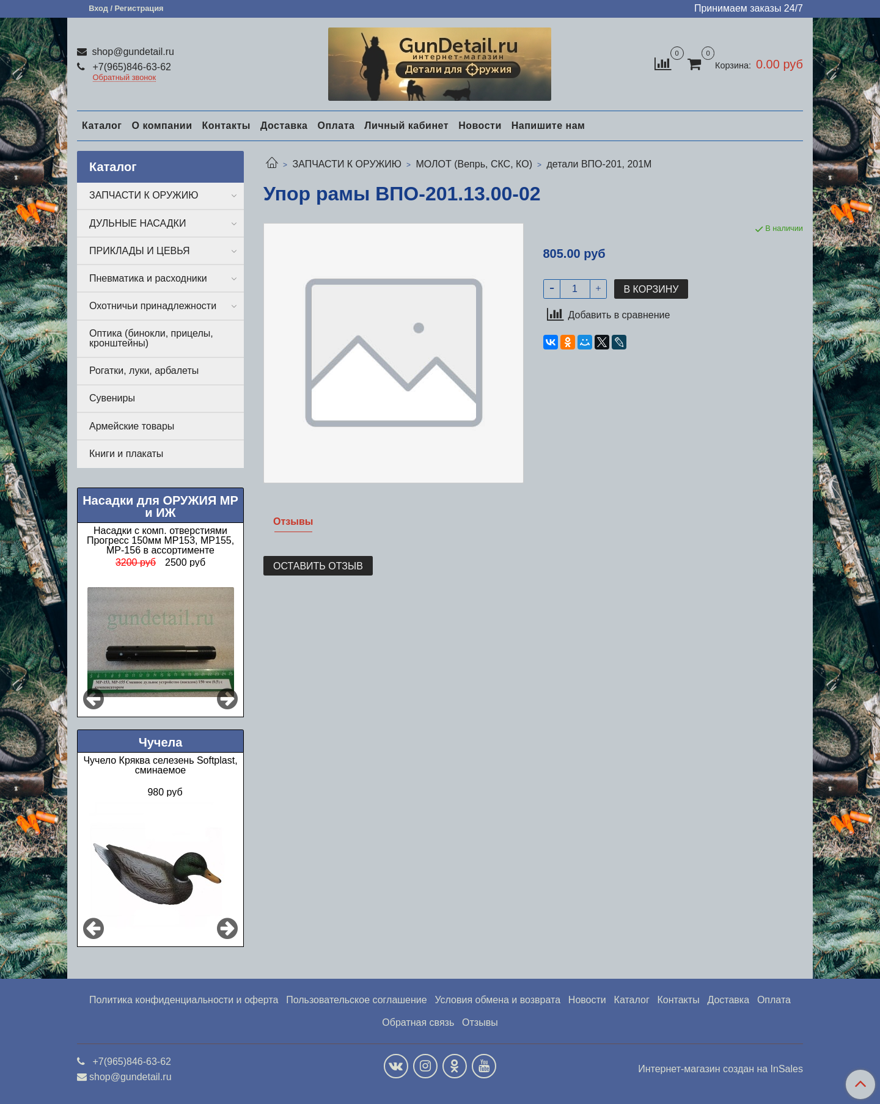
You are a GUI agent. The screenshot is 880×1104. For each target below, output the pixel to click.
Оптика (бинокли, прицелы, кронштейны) (151, 338)
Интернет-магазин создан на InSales (720, 1069)
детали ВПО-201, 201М (598, 164)
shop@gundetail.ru (131, 51)
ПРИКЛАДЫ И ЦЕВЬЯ (139, 251)
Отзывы (480, 1022)
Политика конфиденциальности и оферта (183, 1000)
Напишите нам (548, 125)
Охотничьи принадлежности (152, 306)
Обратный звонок (124, 78)
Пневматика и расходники (148, 278)
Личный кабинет (406, 125)
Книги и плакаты (126, 453)
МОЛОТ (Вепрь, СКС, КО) (474, 164)
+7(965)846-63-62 (130, 67)
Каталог (102, 125)
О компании (161, 125)
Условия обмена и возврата (497, 1000)
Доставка (284, 125)
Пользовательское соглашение (356, 1000)
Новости (480, 125)
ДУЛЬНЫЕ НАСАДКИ (137, 223)
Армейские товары (131, 426)
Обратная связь (418, 1022)
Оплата (335, 125)
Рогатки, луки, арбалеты (144, 370)
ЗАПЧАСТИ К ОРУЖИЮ (347, 164)
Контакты (226, 125)
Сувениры (112, 398)
